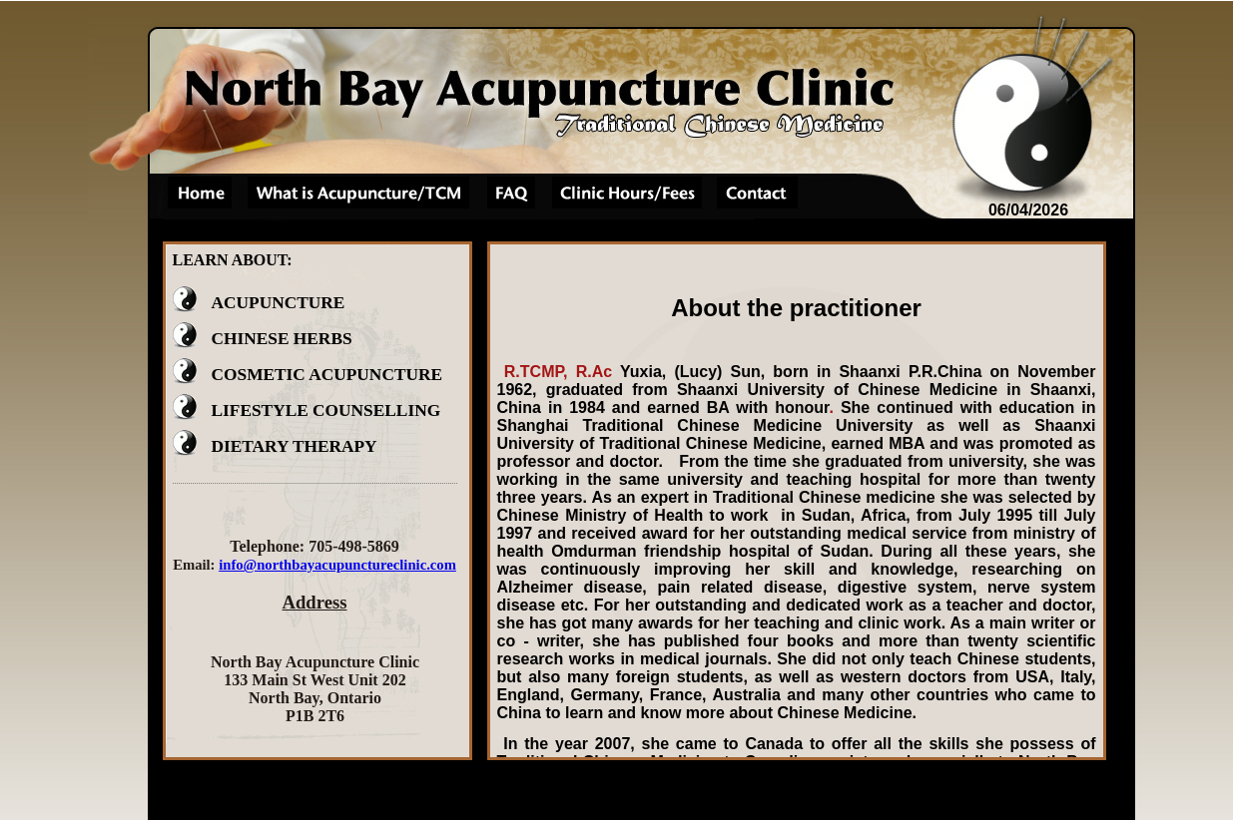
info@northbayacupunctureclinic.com (337, 565)
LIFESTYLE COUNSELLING (307, 410)
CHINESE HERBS (262, 338)
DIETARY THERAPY (275, 446)
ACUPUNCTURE (259, 302)
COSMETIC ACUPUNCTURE (308, 374)
